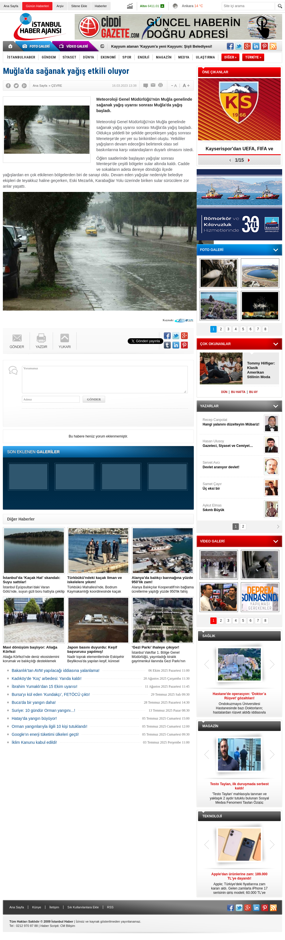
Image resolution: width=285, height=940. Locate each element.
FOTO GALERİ (211, 250)
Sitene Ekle (79, 6)
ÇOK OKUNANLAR (215, 344)
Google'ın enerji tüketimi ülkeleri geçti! (45, 734)
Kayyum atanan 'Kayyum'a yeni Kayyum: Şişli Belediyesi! (161, 46)
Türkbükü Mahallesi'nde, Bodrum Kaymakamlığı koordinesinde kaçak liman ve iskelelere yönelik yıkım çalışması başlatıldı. (98, 585)
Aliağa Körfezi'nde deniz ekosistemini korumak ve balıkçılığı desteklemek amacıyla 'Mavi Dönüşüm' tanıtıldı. (34, 654)
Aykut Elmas (232, 507)
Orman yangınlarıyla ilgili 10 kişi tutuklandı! (49, 726)
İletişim (54, 907)
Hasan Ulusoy (232, 443)
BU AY (253, 392)
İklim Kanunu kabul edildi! (34, 742)
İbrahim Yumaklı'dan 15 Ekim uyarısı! (44, 686)
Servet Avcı (232, 465)
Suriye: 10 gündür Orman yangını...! (43, 710)
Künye (36, 907)
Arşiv (59, 6)
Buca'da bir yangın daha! (34, 702)
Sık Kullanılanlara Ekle (83, 907)
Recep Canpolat (232, 422)
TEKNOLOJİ (212, 816)
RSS (110, 907)
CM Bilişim (67, 925)
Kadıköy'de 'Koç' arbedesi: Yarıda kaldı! (47, 678)
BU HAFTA (238, 392)
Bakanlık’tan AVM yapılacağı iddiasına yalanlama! (55, 670)
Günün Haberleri (37, 6)
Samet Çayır (232, 486)
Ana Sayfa (11, 6)
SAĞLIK (208, 636)
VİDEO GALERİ (212, 541)
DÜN (224, 392)
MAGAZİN (210, 726)
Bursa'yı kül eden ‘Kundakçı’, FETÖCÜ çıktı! (51, 694)
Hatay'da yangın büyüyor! (34, 718)
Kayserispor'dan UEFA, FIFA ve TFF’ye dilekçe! (239, 150)
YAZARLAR (209, 406)
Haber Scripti (49, 925)
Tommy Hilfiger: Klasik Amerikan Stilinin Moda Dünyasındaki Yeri (261, 370)
